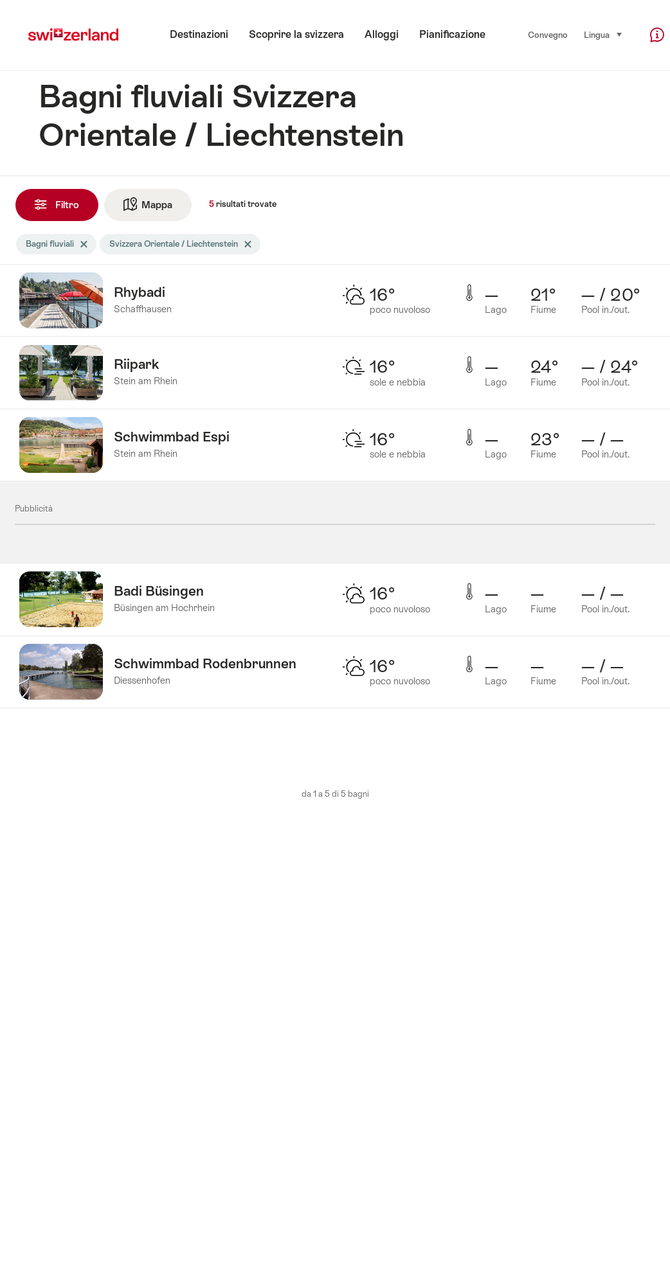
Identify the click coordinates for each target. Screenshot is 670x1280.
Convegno (548, 35)
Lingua (603, 34)
